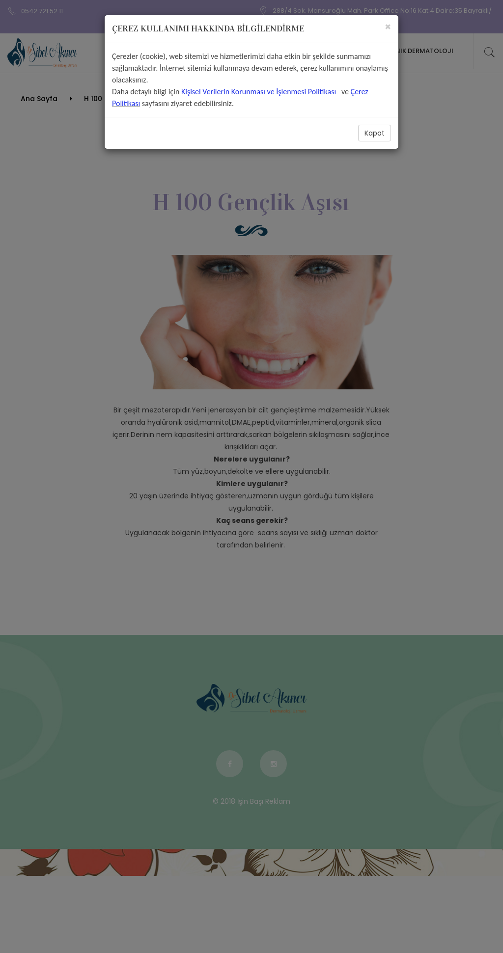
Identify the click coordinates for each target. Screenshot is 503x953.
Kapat (374, 133)
